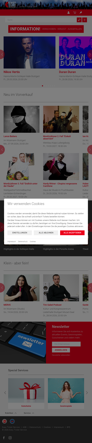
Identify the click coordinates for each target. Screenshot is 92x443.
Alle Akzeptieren (72, 233)
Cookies (33, 241)
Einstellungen (19, 233)
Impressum (11, 241)
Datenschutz (23, 241)
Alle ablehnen (46, 233)
